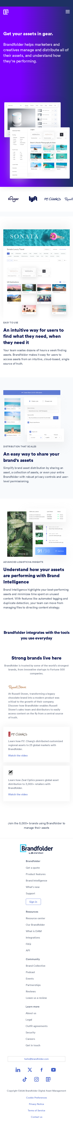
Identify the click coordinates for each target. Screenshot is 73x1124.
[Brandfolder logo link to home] (4, 11)
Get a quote (33, 867)
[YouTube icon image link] (53, 1070)
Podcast (30, 972)
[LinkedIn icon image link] (18, 1070)
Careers (30, 1038)
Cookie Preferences (36, 1097)
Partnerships (33, 985)
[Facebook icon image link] (42, 1070)
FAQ (28, 944)
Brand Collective (35, 965)
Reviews (31, 991)
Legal (29, 1019)
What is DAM (34, 931)
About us (31, 1013)
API (28, 950)
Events (30, 978)
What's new (33, 887)
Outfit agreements (37, 1026)
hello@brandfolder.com (36, 1058)
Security (30, 1032)
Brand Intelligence (36, 880)
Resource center (35, 918)
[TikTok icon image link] (25, 1079)
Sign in (33, 901)
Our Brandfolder (35, 924)
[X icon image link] (30, 1070)
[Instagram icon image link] (36, 1079)
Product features (36, 874)
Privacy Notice (36, 1104)
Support (30, 893)
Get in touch (33, 1045)
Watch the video (18, 755)
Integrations (33, 937)
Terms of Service (36, 1110)
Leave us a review (36, 997)
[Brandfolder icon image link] (48, 1079)
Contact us (36, 1116)
